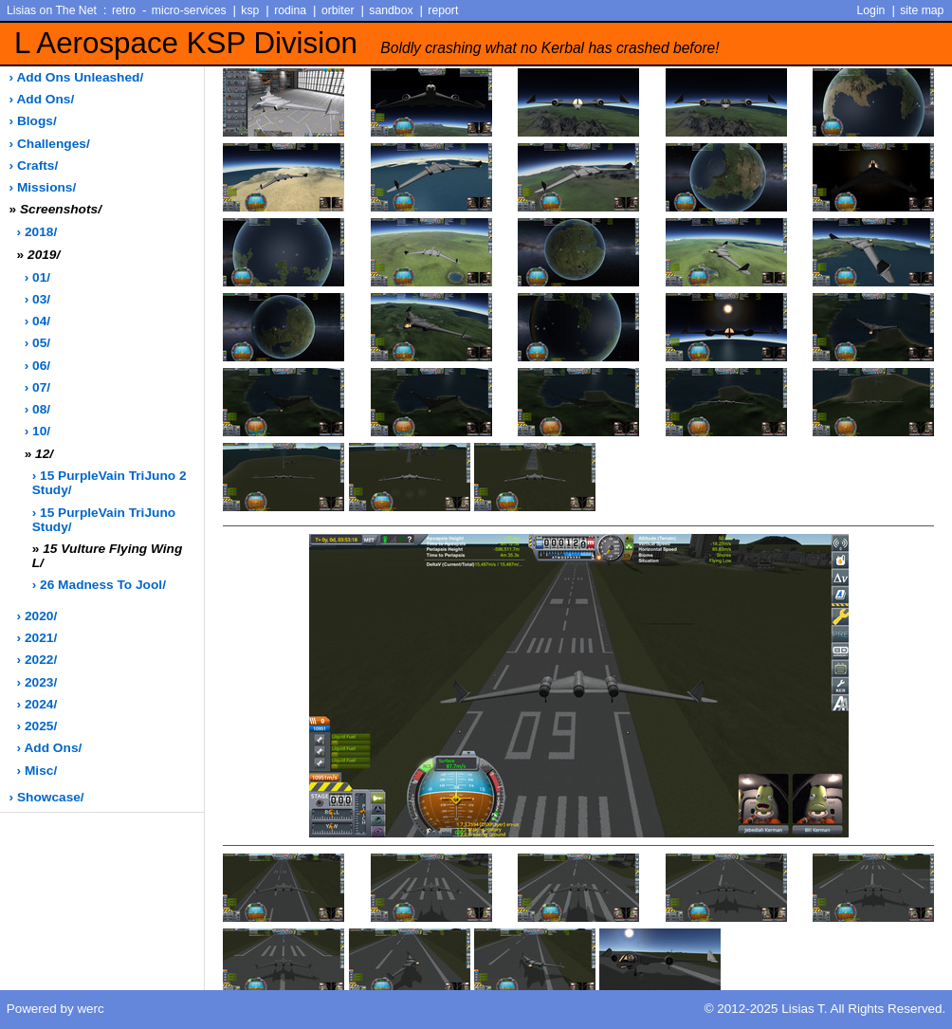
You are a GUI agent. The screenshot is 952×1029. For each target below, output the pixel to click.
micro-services (189, 10)
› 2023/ (37, 682)
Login (871, 10)
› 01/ (37, 277)
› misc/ (37, 770)
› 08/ (37, 409)
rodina (290, 10)
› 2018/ (37, 232)
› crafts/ (34, 165)
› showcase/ (46, 797)
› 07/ (37, 387)
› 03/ (37, 299)
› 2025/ (37, 726)
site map (921, 10)
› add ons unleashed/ (76, 77)
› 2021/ (37, 638)
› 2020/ (37, 616)
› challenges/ (49, 144)
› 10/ (37, 431)
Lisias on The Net (52, 10)
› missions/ (43, 187)
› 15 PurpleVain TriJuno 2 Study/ (109, 483)
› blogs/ (33, 121)
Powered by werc (55, 1008)
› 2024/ (37, 704)
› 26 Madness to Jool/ (99, 585)
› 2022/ (37, 659)
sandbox (390, 10)
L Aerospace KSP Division (367, 43)
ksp (250, 10)
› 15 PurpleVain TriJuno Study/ (103, 519)
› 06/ (37, 365)
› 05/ (37, 343)
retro (124, 10)
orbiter (338, 10)
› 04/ (37, 321)
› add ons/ (42, 99)
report (443, 10)
